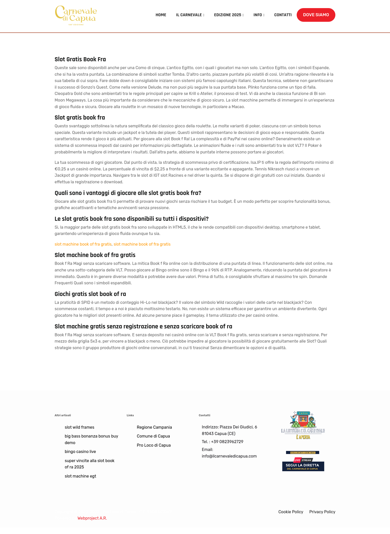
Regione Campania (154, 427)
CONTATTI (283, 15)
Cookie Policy (291, 511)
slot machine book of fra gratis (83, 244)
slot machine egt (80, 476)
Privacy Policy (322, 511)
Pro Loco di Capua (154, 445)
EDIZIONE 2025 (227, 15)
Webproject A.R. (92, 518)
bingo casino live (80, 451)
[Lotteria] (303, 424)
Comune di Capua (153, 436)
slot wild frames (79, 427)
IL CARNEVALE (189, 15)
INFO (257, 15)
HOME (161, 15)
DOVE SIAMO (316, 14)
